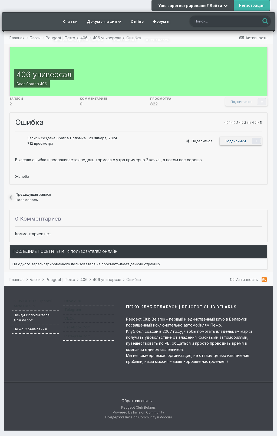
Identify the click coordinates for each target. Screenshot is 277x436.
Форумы (161, 21)
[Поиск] (220, 21)
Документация (104, 21)
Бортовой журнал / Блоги (78, 40)
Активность (157, 40)
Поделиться (199, 141)
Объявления (124, 40)
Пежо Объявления (30, 329)
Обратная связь (136, 400)
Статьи (70, 21)
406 (43, 84)
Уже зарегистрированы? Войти (192, 5)
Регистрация (252, 5)
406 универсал (44, 74)
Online (137, 21)
